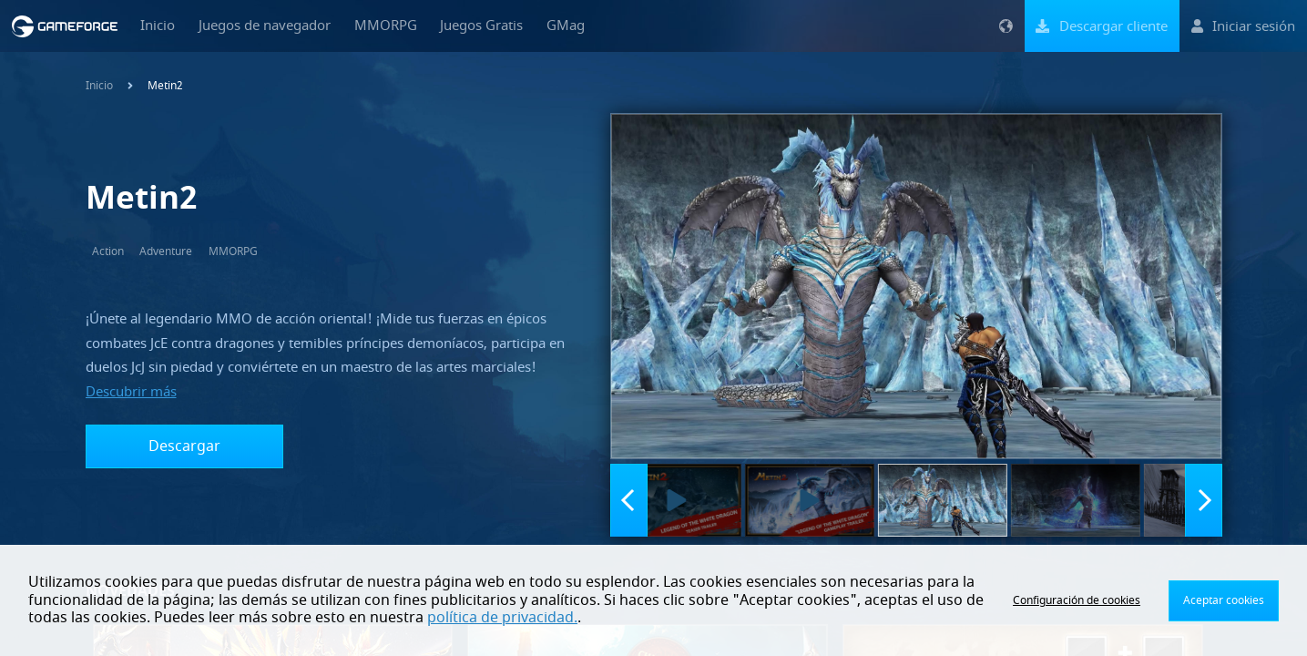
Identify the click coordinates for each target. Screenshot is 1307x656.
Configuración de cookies (1076, 600)
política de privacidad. (502, 618)
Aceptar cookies (1223, 600)
